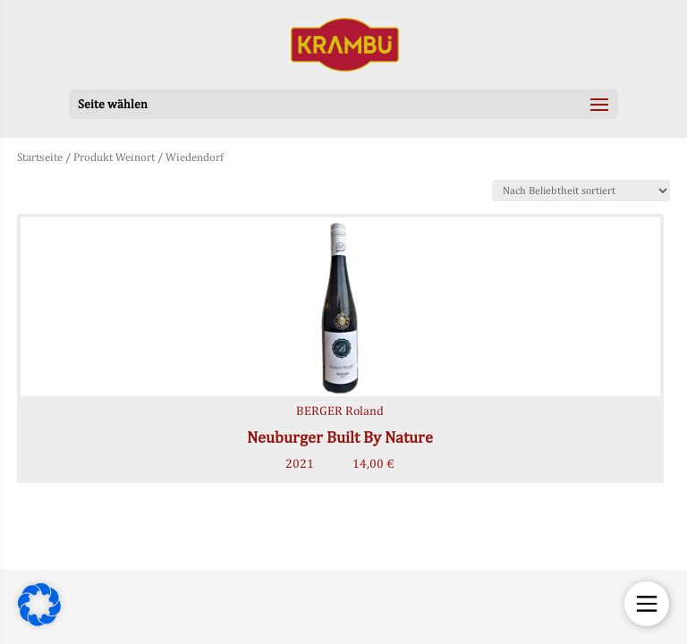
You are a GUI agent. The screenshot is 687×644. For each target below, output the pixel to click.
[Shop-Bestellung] (581, 190)
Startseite (40, 157)
